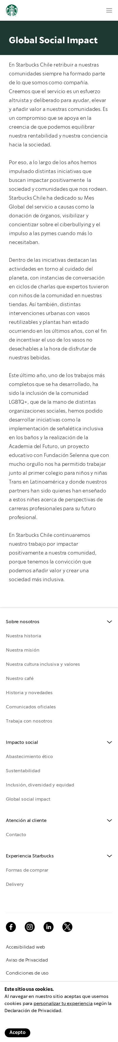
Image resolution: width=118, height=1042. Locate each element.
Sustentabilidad (23, 771)
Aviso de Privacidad (27, 960)
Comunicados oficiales (31, 707)
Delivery (15, 884)
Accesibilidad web (25, 947)
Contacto (16, 835)
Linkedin (49, 927)
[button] (59, 622)
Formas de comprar (27, 870)
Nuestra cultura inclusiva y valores (43, 664)
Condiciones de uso (27, 973)
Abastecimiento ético (29, 757)
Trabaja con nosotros (29, 721)
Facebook (11, 927)
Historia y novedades (29, 693)
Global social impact (28, 799)
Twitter (67, 927)
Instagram (30, 927)
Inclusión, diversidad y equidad (40, 785)
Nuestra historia (23, 636)
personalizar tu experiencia (63, 1003)
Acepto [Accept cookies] (17, 1032)
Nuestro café (20, 678)
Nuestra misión (22, 650)
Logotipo (12, 10)
